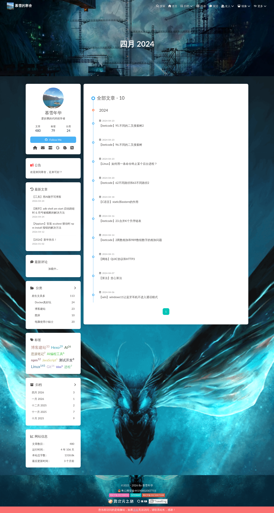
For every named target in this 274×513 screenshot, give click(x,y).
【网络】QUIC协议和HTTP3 (117, 259)
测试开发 (66, 360)
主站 (135, 509)
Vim (59, 367)
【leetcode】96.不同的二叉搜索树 (120, 144)
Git (51, 366)
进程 (68, 366)
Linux (38, 366)
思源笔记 (38, 353)
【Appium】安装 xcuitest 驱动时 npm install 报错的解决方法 (53, 225)
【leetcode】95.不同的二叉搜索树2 (121, 125)
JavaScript (49, 360)
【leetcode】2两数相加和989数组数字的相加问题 (130, 240)
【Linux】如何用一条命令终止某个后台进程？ (128, 163)
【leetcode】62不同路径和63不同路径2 (124, 182)
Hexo (57, 347)
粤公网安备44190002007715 (138, 490)
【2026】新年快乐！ (44, 239)
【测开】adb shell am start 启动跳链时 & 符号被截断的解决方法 (53, 210)
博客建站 (40, 347)
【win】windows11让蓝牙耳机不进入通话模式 (128, 297)
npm (36, 360)
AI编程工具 (56, 353)
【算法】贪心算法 (110, 278)
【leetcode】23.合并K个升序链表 (120, 220)
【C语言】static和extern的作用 (118, 201)
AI (67, 347)
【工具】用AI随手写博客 (46, 196)
